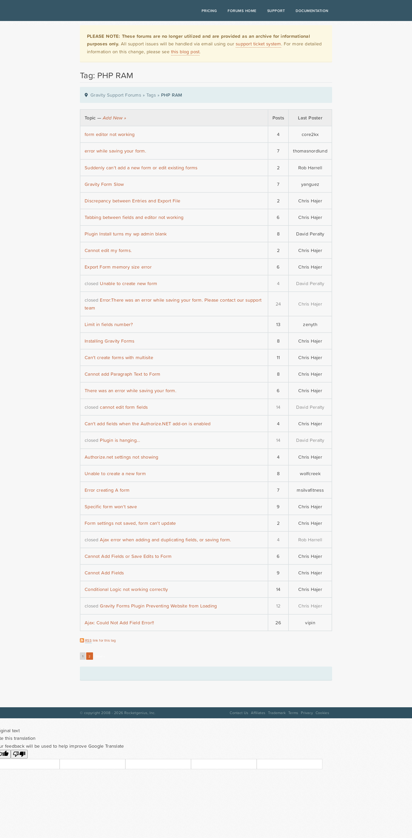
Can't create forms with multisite (119, 357)
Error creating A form (107, 490)
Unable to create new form (128, 283)
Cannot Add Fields (104, 572)
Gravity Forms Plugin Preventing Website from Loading (158, 605)
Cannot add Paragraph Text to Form (122, 374)
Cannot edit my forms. (108, 250)
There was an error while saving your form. (130, 390)
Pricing (209, 10)
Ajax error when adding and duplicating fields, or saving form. (165, 539)
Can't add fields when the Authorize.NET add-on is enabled (147, 423)
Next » (100, 656)
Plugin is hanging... (120, 440)
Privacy (307, 712)
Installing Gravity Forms (109, 340)
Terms (293, 712)
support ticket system (258, 43)
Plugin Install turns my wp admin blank (126, 233)
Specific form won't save (111, 506)
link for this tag (100, 640)
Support (276, 10)
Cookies (322, 712)
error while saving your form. (115, 150)
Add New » (114, 117)
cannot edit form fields (124, 407)
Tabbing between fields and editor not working (134, 217)
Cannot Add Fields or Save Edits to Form (128, 556)
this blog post (185, 51)
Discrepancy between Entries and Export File (132, 200)
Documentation (312, 10)
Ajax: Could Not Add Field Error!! (119, 622)
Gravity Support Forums (115, 94)
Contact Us (239, 712)
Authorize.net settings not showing (121, 456)
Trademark (277, 712)
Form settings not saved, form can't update (130, 523)
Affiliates (258, 712)
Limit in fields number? (109, 324)
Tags (151, 94)
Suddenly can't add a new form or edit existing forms (141, 167)
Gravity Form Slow (104, 184)
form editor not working (110, 134)
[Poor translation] (19, 754)
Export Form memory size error (118, 266)
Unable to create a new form (115, 473)
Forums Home (242, 10)
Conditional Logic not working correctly (126, 589)
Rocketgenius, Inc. (139, 712)
